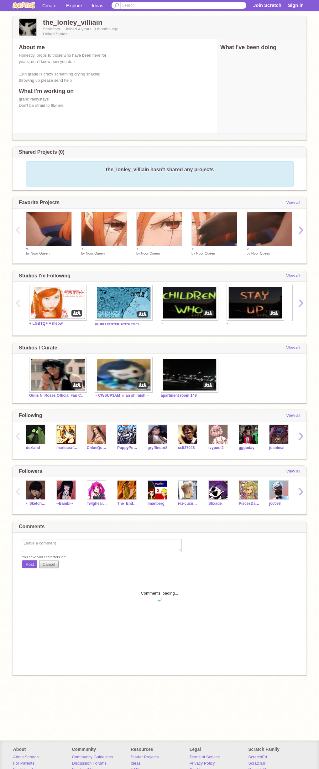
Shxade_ (216, 503)
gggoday (246, 448)
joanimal (277, 448)
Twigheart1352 (97, 503)
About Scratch (26, 757)
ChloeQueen (97, 448)
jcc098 (275, 503)
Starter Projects (145, 757)
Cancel (49, 564)
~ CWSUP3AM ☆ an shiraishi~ (122, 395)
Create (49, 5)
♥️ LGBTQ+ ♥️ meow (46, 323)
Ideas (97, 5)
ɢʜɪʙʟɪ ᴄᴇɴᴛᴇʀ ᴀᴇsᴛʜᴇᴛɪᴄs (117, 324)
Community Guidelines (92, 757)
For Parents (23, 763)
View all (293, 202)
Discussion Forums (89, 763)
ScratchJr (256, 763)
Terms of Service (205, 757)
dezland (33, 448)
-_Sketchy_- (36, 503)
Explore (74, 5)
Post (30, 564)
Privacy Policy (202, 763)
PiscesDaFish (249, 503)
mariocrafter (66, 448)
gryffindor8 (157, 448)
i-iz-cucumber (188, 503)
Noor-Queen (40, 253)
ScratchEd (257, 757)
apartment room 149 (179, 395)
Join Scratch (267, 5)
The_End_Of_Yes (127, 503)
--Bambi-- (64, 503)
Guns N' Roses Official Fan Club (57, 395)
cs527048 (186, 448)
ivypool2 (216, 448)
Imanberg (156, 503)
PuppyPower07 (127, 448)
